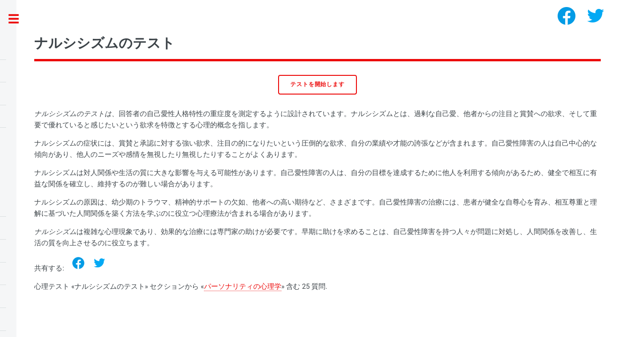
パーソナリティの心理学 (242, 286)
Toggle (18, 19)
